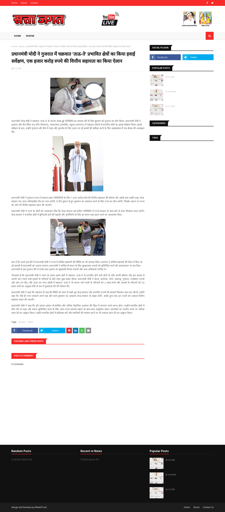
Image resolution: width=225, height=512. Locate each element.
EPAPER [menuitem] (30, 35)
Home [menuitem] (17, 35)
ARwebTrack (41, 507)
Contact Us (208, 507)
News (22, 46)
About (24, 2)
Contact (34, 2)
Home (14, 2)
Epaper (22, 321)
